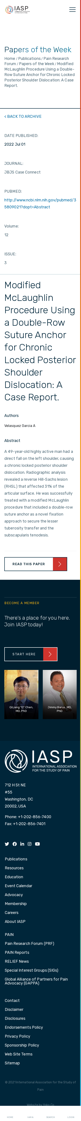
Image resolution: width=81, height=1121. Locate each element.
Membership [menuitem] (16, 904)
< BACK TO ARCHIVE (22, 116)
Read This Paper (29, 564)
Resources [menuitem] (14, 868)
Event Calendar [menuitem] (18, 886)
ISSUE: (10, 254)
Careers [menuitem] (12, 913)
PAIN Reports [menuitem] (17, 953)
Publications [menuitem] (16, 859)
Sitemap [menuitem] (12, 1063)
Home (10, 1114)
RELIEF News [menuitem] (17, 961)
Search (50, 1114)
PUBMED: (13, 191)
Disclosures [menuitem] (15, 1018)
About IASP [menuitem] (15, 922)
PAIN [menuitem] (9, 935)
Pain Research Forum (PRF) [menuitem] (29, 944)
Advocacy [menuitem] (14, 895)
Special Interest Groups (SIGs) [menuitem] (32, 970)
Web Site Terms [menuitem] (18, 1054)
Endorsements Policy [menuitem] (24, 1027)
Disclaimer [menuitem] (14, 1010)
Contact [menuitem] (12, 1001)
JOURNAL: (13, 163)
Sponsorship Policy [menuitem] (22, 1045)
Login (70, 1114)
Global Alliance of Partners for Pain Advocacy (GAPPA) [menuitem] (36, 981)
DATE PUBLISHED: (21, 135)
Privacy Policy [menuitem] (17, 1036)
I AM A (30, 1114)
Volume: (11, 226)
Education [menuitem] (14, 877)
